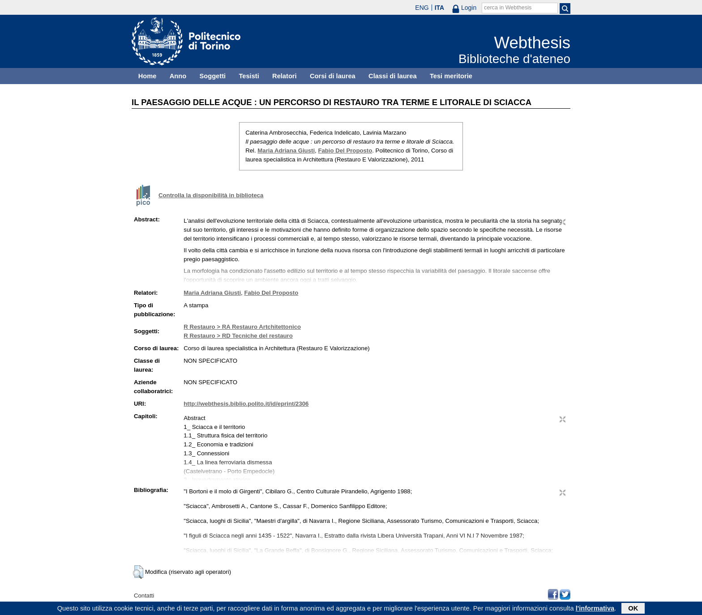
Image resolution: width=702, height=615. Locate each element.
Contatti (144, 595)
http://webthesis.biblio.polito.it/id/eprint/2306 (246, 403)
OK (633, 608)
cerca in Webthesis (507, 7)
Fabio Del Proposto (345, 150)
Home (147, 76)
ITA (440, 7)
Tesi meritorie (451, 76)
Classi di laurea (392, 76)
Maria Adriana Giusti (286, 150)
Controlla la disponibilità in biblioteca (210, 195)
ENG (421, 7)
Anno (178, 76)
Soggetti (212, 76)
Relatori (284, 76)
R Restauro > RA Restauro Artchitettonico (242, 326)
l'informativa (595, 608)
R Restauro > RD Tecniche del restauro (238, 335)
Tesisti (249, 76)
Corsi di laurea (332, 76)
